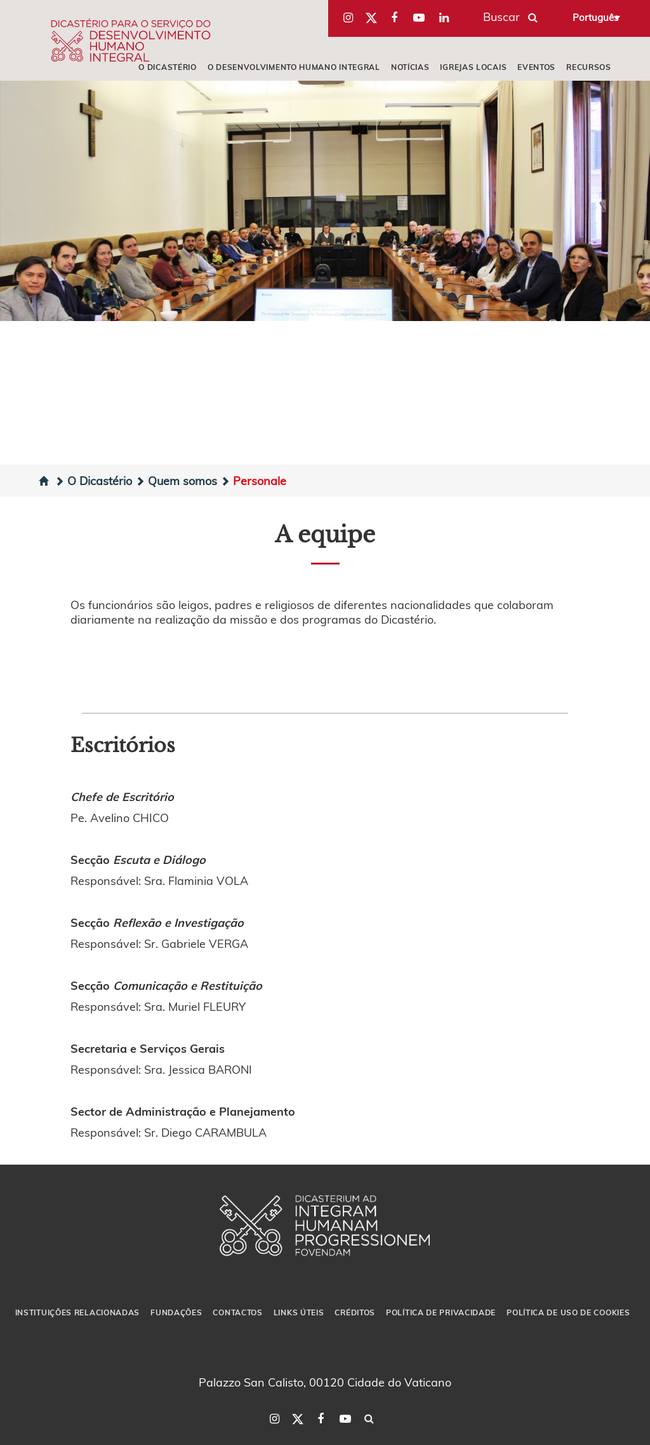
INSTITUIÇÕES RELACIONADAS (77, 1312)
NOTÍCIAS (410, 67)
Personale (253, 480)
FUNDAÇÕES (176, 1312)
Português (595, 17)
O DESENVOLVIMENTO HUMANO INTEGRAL (294, 67)
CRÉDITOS (355, 1312)
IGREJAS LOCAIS (473, 67)
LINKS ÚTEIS (299, 1312)
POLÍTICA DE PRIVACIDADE (441, 1312)
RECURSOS (588, 67)
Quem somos (176, 480)
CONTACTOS (237, 1312)
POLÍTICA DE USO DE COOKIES (568, 1312)
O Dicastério (93, 480)
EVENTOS (536, 67)
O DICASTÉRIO (167, 67)
